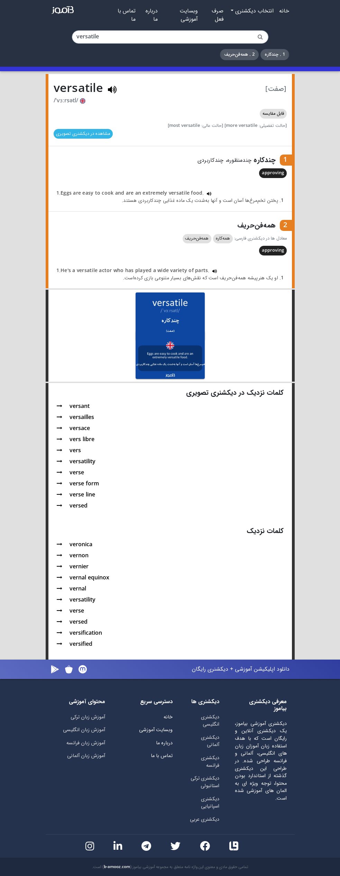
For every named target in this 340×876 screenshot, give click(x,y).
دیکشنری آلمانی (210, 741)
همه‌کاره (223, 238)
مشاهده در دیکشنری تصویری (83, 133)
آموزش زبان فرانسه (85, 743)
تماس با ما (127, 15)
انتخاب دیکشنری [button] (253, 11)
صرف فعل (217, 15)
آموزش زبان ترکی (88, 717)
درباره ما (152, 15)
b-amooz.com (117, 867)
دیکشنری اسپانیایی (210, 803)
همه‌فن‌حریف (197, 238)
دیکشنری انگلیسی (210, 721)
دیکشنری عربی (204, 819)
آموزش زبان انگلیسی (84, 730)
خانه (284, 11)
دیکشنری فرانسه (210, 762)
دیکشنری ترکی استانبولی (205, 782)
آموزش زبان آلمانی (86, 756)
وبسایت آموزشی (189, 15)
